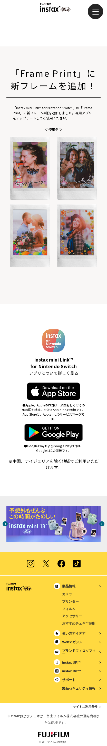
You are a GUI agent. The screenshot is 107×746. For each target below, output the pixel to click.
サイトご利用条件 (85, 706)
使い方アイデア (73, 633)
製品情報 (68, 586)
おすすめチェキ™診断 (78, 623)
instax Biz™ (71, 671)
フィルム (68, 609)
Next (101, 523)
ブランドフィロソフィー (78, 652)
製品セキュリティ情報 (78, 688)
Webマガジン (72, 642)
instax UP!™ (72, 662)
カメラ (67, 594)
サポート (68, 680)
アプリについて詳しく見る (53, 373)
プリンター (70, 601)
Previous (5, 523)
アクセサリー (72, 616)
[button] (95, 11)
